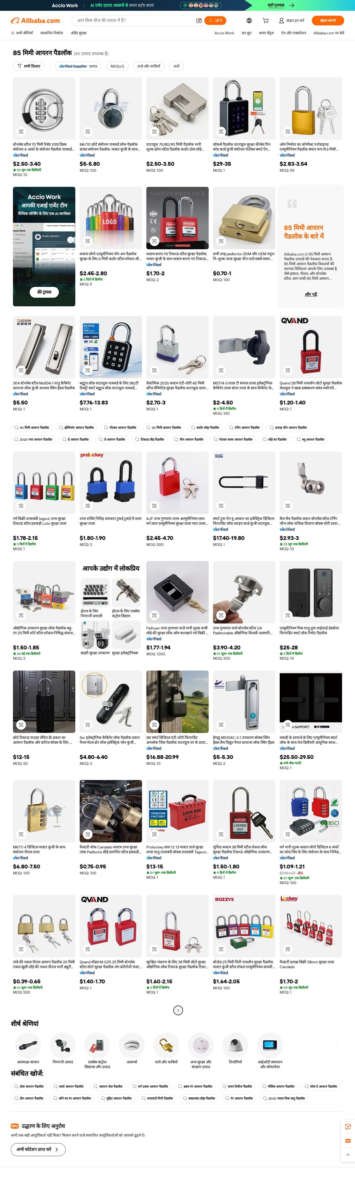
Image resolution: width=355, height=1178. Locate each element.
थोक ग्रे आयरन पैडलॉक (321, 1086)
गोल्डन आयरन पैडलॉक (120, 428)
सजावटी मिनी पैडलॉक (157, 1098)
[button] (199, 20)
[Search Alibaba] (134, 21)
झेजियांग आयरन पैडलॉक (76, 428)
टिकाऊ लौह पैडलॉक (149, 439)
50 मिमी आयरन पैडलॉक (163, 428)
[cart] (267, 21)
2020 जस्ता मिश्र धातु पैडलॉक (284, 1098)
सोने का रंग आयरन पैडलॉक (72, 1098)
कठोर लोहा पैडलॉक (205, 428)
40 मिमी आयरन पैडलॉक (31, 428)
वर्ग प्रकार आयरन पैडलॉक (150, 1086)
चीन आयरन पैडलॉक (188, 439)
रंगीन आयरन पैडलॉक (244, 428)
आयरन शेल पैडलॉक (108, 1086)
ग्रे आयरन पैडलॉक (75, 439)
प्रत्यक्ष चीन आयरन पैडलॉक (288, 428)
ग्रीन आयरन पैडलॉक (28, 1098)
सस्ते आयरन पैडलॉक (68, 1086)
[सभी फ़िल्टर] (29, 66)
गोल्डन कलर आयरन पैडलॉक (233, 439)
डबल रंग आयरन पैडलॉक (195, 1086)
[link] (348, 1127)
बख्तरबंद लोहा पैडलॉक (199, 1098)
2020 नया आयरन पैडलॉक (33, 439)
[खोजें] (215, 20)
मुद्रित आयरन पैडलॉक (116, 1098)
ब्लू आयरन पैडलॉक (310, 439)
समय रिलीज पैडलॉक (237, 1086)
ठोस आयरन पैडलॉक (28, 1086)
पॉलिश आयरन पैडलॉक (278, 1086)
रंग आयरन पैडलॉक (239, 1098)
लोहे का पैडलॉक (274, 439)
